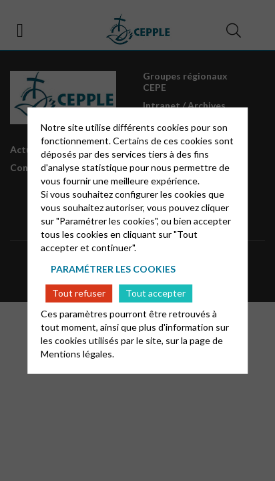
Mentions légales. (77, 353)
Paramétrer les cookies (113, 269)
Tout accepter (155, 293)
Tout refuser (78, 293)
